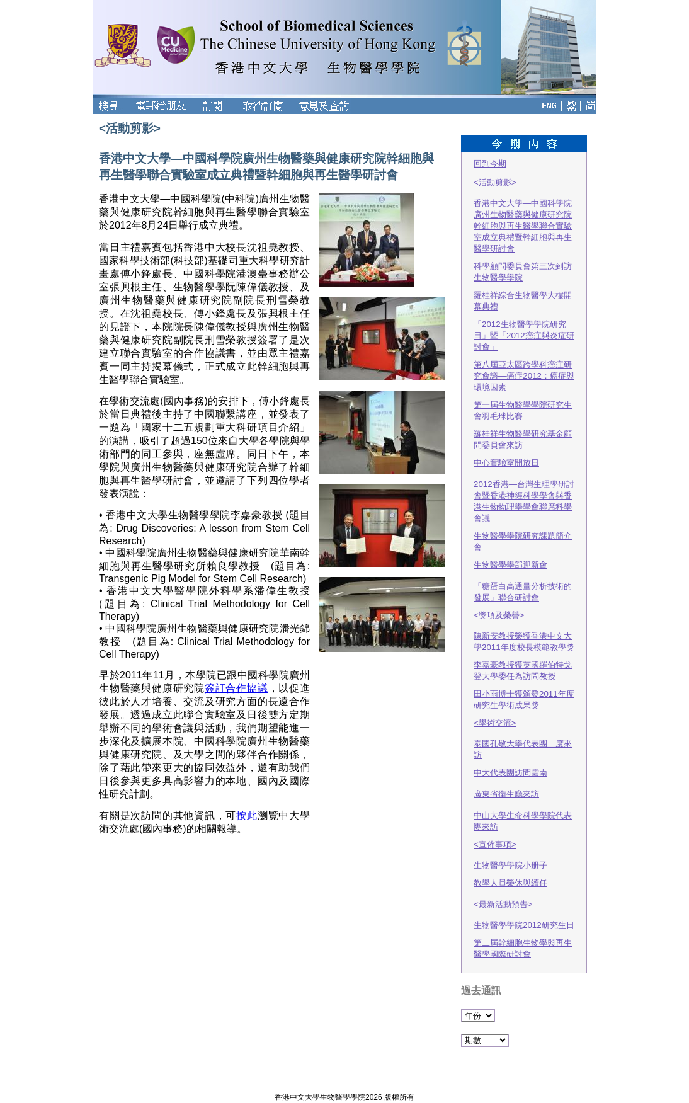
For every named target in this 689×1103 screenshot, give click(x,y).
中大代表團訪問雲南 (510, 772)
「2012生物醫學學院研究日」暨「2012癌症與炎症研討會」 (524, 335)
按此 (247, 815)
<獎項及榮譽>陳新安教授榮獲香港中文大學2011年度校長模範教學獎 (524, 631)
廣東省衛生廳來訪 (506, 794)
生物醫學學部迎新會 (510, 564)
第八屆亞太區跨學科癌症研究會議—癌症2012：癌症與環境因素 (524, 376)
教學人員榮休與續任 (510, 883)
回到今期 (490, 163)
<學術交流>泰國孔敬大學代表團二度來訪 (523, 739)
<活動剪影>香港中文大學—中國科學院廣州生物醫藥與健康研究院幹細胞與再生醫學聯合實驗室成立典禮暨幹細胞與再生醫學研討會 (523, 215)
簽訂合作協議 (236, 688)
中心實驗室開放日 (506, 462)
